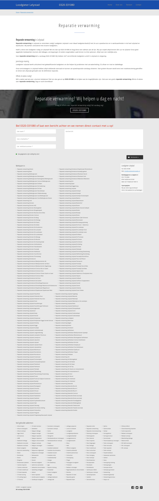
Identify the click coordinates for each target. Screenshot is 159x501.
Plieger (68, 460)
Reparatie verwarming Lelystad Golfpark (70, 278)
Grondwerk (50, 433)
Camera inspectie (21, 465)
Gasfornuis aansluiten (37, 465)
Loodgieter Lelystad (28, 5)
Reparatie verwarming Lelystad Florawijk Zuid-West (73, 268)
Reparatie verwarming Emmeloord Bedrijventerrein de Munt (33, 263)
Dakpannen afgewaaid (38, 450)
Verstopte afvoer (107, 467)
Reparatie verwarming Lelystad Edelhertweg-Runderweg (74, 254)
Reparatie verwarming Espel (66, 183)
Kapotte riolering (51, 467)
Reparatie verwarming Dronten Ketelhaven (28, 251)
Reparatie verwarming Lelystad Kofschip (28, 323)
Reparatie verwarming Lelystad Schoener (28, 388)
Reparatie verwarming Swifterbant (65, 330)
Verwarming (106, 472)
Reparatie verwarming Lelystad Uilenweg (28, 405)
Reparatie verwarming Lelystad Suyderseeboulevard (31, 400)
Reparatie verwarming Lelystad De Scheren (70, 242)
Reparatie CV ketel (71, 474)
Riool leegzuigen (91, 443)
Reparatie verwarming (26, 12)
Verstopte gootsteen (108, 470)
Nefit (67, 445)
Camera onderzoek (22, 467)
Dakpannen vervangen (38, 452)
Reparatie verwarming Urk (62, 357)
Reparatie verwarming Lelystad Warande (66, 296)
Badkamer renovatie (22, 443)
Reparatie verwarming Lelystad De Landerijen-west (73, 232)
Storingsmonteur (108, 436)
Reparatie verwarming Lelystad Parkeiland (28, 364)
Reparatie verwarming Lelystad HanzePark (28, 294)
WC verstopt (124, 448)
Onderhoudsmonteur (72, 452)
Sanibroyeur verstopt (92, 472)
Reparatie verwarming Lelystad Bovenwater (71, 220)
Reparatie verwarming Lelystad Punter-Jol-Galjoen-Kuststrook (33, 378)
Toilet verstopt (107, 450)
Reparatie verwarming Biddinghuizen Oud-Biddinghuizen (32, 195)
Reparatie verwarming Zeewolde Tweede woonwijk (69, 408)
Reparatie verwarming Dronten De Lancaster (29, 229)
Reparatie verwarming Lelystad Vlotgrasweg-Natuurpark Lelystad (34, 415)
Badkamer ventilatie (22, 445)
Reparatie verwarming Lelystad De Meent (70, 234)
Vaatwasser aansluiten (109, 455)
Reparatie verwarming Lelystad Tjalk (27, 403)
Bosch (19, 457)
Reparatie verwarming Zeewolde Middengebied (68, 403)
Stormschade (106, 438)
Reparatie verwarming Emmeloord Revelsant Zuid (72, 176)
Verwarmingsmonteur (109, 477)
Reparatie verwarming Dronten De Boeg (28, 217)
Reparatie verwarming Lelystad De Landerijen (71, 227)
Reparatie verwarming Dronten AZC (26, 205)
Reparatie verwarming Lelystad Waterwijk (67, 298)
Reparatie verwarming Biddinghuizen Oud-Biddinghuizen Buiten (34, 198)
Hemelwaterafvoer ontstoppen (55, 438)
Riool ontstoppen (91, 452)
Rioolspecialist (90, 462)
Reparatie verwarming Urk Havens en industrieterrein (70, 369)
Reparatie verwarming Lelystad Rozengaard (28, 386)
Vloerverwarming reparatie (128, 428)
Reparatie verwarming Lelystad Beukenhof (70, 203)
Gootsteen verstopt (52, 428)
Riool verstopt (90, 457)
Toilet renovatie (107, 445)
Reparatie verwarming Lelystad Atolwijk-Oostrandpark (74, 195)
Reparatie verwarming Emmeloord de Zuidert (29, 280)
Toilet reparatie (107, 448)
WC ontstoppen (125, 445)
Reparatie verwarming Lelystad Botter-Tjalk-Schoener (73, 217)
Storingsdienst (107, 433)
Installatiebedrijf (51, 457)
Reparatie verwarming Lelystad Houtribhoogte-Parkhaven (32, 306)
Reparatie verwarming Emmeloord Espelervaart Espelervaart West (34, 290)
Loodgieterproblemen (72, 433)
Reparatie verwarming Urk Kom (64, 374)
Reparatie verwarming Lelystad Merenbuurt (29, 349)
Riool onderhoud (91, 448)
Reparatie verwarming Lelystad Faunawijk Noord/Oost (74, 256)
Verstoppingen (107, 465)
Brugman (19, 460)
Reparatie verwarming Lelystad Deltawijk (70, 249)
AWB (18, 438)
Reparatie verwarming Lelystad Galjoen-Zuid (71, 271)
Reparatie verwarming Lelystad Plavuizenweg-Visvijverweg (33, 374)
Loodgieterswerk (70, 440)
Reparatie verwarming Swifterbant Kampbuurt (68, 345)
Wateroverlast (125, 440)
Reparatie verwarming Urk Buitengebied (66, 359)
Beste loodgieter (21, 448)
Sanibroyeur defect (92, 470)
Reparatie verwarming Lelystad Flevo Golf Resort (72, 259)
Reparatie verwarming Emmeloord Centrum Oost (30, 271)
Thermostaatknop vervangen (111, 440)
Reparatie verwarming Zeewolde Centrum (67, 393)
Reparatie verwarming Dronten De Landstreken (30, 234)
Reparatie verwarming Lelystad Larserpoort (28, 337)
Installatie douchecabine (54, 450)
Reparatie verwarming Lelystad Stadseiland (28, 395)
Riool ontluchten (91, 450)
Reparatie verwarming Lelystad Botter (69, 215)
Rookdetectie (90, 467)
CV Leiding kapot (21, 477)
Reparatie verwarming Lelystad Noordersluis (29, 352)
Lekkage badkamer (52, 477)
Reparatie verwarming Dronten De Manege (28, 237)
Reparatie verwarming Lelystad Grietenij (70, 288)
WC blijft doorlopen (126, 443)
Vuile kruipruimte (126, 431)
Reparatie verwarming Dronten (25, 203)
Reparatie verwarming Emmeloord (26, 259)
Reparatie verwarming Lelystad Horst (27, 301)
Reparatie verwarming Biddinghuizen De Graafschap (31, 186)
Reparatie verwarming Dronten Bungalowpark (29, 210)
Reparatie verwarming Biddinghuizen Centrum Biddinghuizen (33, 181)
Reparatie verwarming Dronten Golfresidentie (29, 244)
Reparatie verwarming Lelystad (67, 188)
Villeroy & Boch (125, 426)
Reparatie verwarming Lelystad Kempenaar (28, 318)
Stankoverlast (107, 428)
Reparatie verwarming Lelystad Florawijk (70, 263)
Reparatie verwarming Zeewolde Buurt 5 (66, 391)
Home (17, 12)
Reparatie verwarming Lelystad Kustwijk (28, 328)
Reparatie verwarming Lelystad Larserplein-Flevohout (31, 335)
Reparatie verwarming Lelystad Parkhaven (28, 366)
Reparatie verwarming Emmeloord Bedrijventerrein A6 (31, 261)
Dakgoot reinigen (36, 433)
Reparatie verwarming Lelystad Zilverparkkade (68, 308)
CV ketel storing (21, 474)
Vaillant (105, 457)
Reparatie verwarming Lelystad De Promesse (71, 237)
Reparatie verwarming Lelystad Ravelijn (27, 381)
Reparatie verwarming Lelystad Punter (27, 376)
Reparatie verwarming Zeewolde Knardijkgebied (68, 400)
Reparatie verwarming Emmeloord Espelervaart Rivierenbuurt (75, 169)
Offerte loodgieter (71, 448)
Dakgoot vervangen (37, 445)
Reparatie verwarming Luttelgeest (64, 318)
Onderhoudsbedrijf (71, 450)
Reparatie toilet (91, 426)
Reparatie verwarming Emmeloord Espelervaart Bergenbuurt (33, 288)
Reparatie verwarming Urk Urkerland (65, 381)
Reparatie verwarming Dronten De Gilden (28, 225)
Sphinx (105, 426)
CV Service (20, 479)
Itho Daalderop (51, 462)
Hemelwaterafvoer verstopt (54, 440)
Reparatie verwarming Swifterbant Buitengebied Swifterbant (72, 337)
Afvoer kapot (20, 426)
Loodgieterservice (71, 438)
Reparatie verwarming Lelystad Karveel (27, 315)
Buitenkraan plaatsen (23, 462)
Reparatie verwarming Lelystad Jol (26, 310)
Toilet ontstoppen (108, 443)
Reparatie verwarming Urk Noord (64, 376)
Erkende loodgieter (37, 462)
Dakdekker (34, 428)
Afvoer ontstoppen (22, 428)
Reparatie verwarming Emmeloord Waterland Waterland (74, 178)
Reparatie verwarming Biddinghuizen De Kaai (29, 188)
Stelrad (105, 431)
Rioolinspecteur (91, 460)
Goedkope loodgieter (37, 479)
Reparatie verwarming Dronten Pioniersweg (29, 256)
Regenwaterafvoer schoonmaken (75, 470)
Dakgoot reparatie (36, 436)
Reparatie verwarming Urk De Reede (65, 362)
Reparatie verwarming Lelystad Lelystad (28, 342)
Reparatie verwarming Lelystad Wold (65, 303)
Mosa (67, 443)
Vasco (105, 460)
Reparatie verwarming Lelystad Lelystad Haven (29, 345)
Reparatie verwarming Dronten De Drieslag (28, 220)
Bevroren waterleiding (23, 450)
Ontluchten (69, 455)
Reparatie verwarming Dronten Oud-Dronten (29, 254)
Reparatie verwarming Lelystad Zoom (65, 310)
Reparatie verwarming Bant (24, 171)
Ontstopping (69, 457)
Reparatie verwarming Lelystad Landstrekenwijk (30, 330)
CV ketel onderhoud (22, 470)
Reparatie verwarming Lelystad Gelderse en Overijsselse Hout (75, 273)
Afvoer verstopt (21, 431)
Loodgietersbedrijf (71, 436)
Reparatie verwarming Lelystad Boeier (69, 205)
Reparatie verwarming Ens (66, 181)
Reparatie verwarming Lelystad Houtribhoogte (29, 303)
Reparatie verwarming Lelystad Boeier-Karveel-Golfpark (74, 208)
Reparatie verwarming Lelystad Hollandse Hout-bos (31, 298)
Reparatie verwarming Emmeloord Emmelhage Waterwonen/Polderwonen (37, 285)
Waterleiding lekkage (127, 438)
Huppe (49, 443)
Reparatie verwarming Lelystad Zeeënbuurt (67, 306)
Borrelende (20, 455)
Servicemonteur (91, 479)
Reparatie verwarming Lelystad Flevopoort (70, 261)
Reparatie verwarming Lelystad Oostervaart (28, 357)
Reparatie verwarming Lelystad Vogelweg (67, 294)
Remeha (68, 472)
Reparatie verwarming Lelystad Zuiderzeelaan (68, 313)
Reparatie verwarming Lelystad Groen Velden (71, 290)
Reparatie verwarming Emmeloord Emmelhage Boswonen (32, 283)
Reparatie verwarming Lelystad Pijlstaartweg (29, 371)
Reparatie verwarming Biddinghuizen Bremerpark (30, 176)
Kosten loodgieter (52, 472)
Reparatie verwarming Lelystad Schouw (27, 391)
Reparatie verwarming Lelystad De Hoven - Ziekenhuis (73, 225)
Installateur (50, 445)
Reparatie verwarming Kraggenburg (68, 186)
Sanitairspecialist (91, 474)
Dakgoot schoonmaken (38, 440)
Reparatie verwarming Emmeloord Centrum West (30, 276)
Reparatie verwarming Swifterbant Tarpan (67, 352)
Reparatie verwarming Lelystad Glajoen (69, 276)
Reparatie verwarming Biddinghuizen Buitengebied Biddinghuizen (35, 178)
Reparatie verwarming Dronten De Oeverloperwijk (30, 242)
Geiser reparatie (36, 474)
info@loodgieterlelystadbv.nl (132, 171)
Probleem (69, 465)
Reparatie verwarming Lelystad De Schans (70, 239)
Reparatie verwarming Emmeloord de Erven (29, 278)
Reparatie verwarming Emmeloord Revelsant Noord (73, 174)
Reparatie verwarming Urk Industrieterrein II (67, 371)
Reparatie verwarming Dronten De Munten (28, 239)
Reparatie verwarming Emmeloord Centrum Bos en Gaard (32, 268)
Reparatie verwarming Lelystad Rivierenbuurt (29, 383)
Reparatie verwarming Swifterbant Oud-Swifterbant (69, 347)
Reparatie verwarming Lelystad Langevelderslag (30, 332)
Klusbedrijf (50, 470)
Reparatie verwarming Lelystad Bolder (69, 210)
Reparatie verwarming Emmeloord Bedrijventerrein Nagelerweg (34, 266)
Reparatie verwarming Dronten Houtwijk (28, 249)
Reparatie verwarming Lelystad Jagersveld (28, 308)
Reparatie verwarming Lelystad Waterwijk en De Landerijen (71, 301)
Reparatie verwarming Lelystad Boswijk (69, 212)
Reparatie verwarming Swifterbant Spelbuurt (67, 349)
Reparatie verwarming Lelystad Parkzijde (28, 369)
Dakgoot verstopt (36, 443)
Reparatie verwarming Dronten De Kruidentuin (29, 227)
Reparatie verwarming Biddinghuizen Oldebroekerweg (31, 193)
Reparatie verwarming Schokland (64, 328)
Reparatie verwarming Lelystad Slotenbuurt (29, 393)
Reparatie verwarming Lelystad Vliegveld (28, 412)
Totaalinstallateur (108, 452)
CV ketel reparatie (22, 472)
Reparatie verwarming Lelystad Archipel (70, 191)
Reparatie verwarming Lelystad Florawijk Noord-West (73, 266)
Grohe (49, 431)
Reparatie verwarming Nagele (63, 323)
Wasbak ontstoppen (126, 433)
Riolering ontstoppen (92, 433)
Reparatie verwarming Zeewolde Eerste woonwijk (69, 398)
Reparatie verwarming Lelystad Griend (69, 285)
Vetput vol (106, 479)
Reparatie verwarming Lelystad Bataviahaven (71, 200)
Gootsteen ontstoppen (53, 426)
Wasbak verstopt (125, 436)
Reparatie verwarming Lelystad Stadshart (28, 398)
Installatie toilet (51, 455)
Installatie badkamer (52, 448)
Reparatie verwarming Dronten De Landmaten (29, 232)
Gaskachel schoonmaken (38, 467)
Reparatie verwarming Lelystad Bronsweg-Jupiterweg (73, 222)
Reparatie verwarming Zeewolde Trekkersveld (68, 405)
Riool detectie (90, 438)
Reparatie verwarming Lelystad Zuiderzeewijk (68, 315)
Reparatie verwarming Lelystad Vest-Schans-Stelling (31, 408)
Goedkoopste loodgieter (38, 477)
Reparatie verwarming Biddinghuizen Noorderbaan (31, 191)
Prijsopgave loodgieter (72, 462)
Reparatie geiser (70, 477)
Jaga (48, 465)
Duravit (34, 460)
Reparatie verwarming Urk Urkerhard (65, 378)
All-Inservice (20, 436)
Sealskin (89, 477)
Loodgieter (69, 431)
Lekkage (49, 474)
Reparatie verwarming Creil (24, 200)
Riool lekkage (90, 445)
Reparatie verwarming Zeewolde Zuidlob (66, 410)
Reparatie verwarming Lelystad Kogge (27, 325)
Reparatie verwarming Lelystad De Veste (70, 246)
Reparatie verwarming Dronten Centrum (28, 215)
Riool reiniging (90, 455)
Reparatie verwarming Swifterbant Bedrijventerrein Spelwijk (71, 332)
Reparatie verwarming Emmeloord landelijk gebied (73, 171)
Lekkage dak (50, 479)
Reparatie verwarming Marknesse (64, 320)
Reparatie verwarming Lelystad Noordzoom (29, 354)
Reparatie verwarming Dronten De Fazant (28, 222)
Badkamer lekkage (22, 440)
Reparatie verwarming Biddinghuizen (27, 174)
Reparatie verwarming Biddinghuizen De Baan (29, 183)
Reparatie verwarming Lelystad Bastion (69, 198)
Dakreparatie (35, 455)
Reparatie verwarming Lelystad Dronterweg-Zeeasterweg (74, 251)
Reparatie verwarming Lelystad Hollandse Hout (30, 296)
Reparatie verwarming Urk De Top (64, 366)
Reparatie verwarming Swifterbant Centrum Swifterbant (70, 340)
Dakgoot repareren (37, 438)
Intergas (49, 460)
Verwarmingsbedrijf (108, 474)
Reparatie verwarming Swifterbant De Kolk (67, 342)
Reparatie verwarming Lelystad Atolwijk (70, 193)
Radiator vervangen (71, 467)
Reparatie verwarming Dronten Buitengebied (29, 208)
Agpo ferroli (20, 433)
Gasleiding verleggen (37, 470)
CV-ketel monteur (36, 426)
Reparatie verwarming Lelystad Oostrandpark (29, 359)
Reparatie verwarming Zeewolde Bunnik (66, 386)
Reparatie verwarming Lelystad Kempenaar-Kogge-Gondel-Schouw (35, 320)
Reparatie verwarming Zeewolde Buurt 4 (66, 388)
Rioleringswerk (90, 436)
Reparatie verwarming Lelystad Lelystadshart (29, 347)
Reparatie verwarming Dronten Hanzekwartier (29, 246)
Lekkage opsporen (71, 426)
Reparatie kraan (70, 479)
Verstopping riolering (109, 462)
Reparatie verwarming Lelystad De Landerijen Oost (73, 229)
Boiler (18, 452)
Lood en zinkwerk (71, 428)
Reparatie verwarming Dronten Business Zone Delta (31, 212)
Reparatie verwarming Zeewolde (64, 383)
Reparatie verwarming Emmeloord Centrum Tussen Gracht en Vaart (35, 273)
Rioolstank (89, 465)
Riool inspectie (90, 440)
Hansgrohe (50, 436)
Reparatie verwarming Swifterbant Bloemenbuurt (69, 335)
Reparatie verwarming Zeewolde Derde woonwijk (69, 395)
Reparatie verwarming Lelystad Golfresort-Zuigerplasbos (74, 280)
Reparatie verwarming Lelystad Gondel (69, 283)
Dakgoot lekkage (36, 431)
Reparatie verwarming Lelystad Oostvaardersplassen (31, 362)
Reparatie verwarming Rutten (63, 325)
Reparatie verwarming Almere (25, 169)
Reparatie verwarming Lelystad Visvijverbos (29, 410)
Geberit (34, 472)
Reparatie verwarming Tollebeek (64, 354)
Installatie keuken (52, 452)
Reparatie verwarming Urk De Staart (65, 364)
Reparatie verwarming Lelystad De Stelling (70, 244)
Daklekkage (35, 448)
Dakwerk (34, 457)
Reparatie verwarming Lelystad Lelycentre (28, 340)
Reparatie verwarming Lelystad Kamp (27, 313)
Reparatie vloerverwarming (94, 431)
